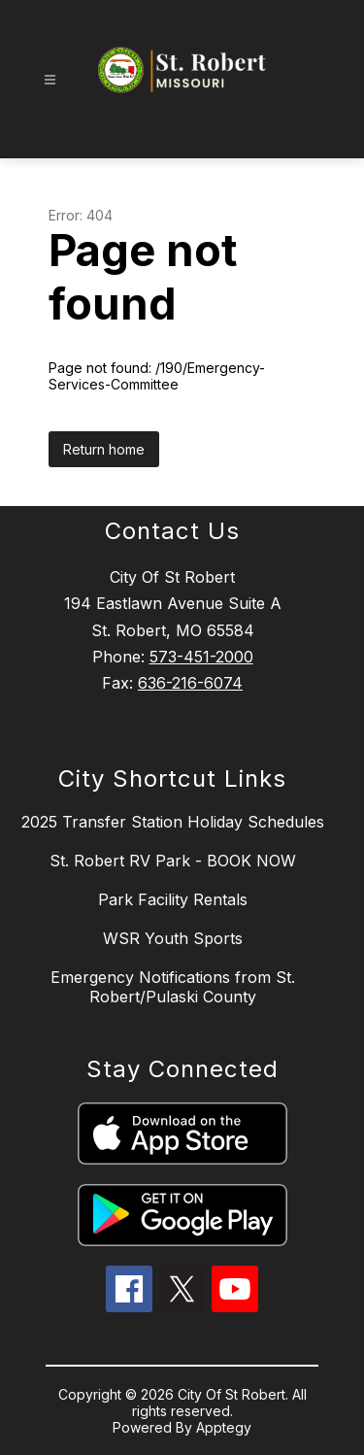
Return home (104, 449)
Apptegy (223, 1427)
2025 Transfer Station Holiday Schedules (172, 821)
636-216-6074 (190, 683)
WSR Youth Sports (173, 938)
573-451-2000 (201, 656)
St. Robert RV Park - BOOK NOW (173, 860)
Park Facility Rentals (173, 899)
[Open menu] (50, 80)
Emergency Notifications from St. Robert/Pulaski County (172, 986)
